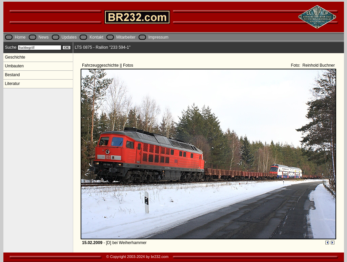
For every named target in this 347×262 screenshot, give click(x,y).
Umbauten (14, 66)
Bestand (12, 74)
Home (20, 37)
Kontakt (96, 37)
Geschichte (15, 57)
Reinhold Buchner (318, 65)
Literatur (12, 83)
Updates (69, 37)
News (44, 37)
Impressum (158, 37)
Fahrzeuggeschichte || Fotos (108, 65)
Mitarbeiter (126, 37)
